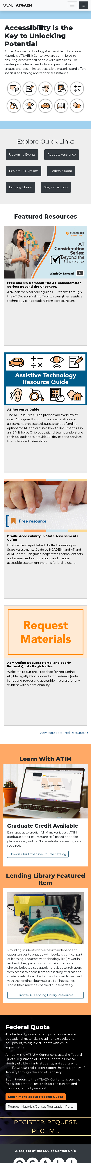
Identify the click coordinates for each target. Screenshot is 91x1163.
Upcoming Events (22, 154)
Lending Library (20, 187)
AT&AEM (24, 5)
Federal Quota (61, 171)
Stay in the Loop (56, 187)
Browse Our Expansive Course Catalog (38, 854)
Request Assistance (61, 154)
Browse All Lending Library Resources (45, 995)
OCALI (8, 5)
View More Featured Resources (64, 733)
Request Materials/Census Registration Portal (41, 1106)
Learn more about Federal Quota (35, 1097)
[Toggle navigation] (72, 5)
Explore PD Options (23, 171)
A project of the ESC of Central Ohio (45, 1151)
